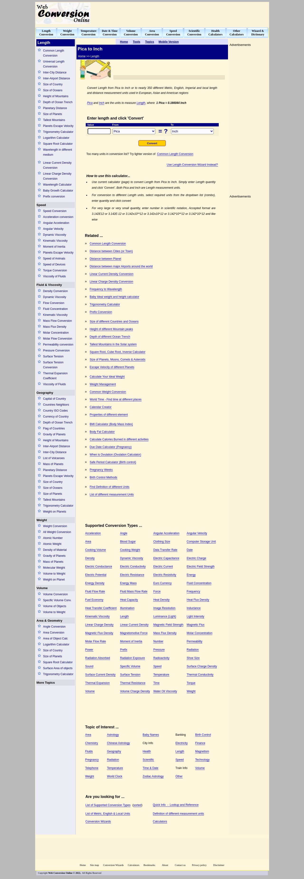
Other (179, 776)
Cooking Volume (95, 550)
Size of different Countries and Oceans (114, 321)
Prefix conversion (54, 196)
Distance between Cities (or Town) (111, 251)
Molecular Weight (54, 567)
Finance (200, 743)
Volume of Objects (54, 606)
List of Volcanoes (54, 458)
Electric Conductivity (133, 566)
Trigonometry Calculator (58, 132)
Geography (45, 392)
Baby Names (151, 734)
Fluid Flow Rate (95, 591)
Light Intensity (195, 616)
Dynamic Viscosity (54, 234)
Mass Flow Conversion (57, 320)
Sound (89, 666)
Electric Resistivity (164, 574)
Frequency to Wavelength (106, 289)
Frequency (193, 591)
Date (190, 550)
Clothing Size (161, 541)
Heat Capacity (129, 599)
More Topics (46, 682)
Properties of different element (109, 414)
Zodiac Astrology (153, 776)
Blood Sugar (128, 541)
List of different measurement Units (112, 494)
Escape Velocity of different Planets (112, 367)
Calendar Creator (101, 407)
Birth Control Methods (103, 477)
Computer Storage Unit (201, 541)
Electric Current (163, 566)
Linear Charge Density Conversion (57, 176)
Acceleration (93, 533)
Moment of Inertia (54, 246)
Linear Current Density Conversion (57, 165)
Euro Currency (162, 583)
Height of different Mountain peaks (111, 329)
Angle (123, 533)
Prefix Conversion (101, 312)
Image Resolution (164, 608)
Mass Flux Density (54, 326)
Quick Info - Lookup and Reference (176, 805)
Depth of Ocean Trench (57, 102)
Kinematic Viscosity (55, 240)
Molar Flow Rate (95, 641)
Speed (41, 205)
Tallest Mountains (54, 120)
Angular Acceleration (56, 223)
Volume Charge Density (135, 691)
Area (88, 541)
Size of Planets (52, 114)
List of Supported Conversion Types (108, 805)
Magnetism (202, 751)
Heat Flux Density (198, 599)
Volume (42, 588)
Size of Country (52, 84)
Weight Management (103, 384)
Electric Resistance (132, 574)
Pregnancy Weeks (101, 469)
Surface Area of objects (57, 668)
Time (156, 683)
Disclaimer (218, 865)
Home (83, 865)
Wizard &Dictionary (257, 32)
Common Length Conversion (53, 53)
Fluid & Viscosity (49, 285)
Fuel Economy (94, 599)
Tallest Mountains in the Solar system (113, 344)
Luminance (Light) (164, 616)
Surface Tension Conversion (53, 365)
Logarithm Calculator (56, 137)
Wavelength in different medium (57, 152)
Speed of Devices (54, 264)
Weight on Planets (54, 511)
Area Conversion (53, 632)
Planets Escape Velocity (58, 126)
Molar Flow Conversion (57, 338)
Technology (202, 759)
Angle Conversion (54, 626)
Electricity (182, 743)
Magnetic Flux (195, 624)
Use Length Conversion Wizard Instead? (192, 164)
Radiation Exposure (132, 658)
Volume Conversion (55, 594)
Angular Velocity (53, 229)
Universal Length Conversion (53, 64)
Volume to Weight (54, 573)
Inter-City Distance (54, 72)
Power (89, 649)
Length (141, 103)
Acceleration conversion (58, 217)
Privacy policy (199, 865)
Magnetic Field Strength (168, 624)
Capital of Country (54, 398)
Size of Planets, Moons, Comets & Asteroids (118, 359)
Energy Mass (128, 583)
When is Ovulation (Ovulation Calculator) (115, 454)
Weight (42, 520)
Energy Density (94, 583)
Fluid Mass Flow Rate (133, 591)
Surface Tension (53, 356)
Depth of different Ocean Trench (110, 336)
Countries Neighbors (56, 404)
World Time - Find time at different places (116, 399)
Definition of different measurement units (178, 813)
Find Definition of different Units (109, 487)
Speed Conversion (54, 211)
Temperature (161, 674)
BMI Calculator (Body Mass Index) (111, 424)
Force (157, 591)
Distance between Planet (105, 258)
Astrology (113, 734)
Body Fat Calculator (102, 431)
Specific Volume (130, 666)
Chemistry (91, 743)
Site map (94, 865)
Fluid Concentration (55, 309)
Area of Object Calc (55, 638)
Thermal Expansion (97, 683)
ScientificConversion (194, 32)
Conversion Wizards (98, 821)
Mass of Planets (53, 464)
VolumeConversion (131, 32)
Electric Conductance (98, 566)
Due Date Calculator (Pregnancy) (111, 447)
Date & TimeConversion (110, 32)
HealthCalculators (216, 32)
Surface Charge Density (202, 666)
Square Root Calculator (58, 143)
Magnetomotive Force (133, 633)
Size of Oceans (52, 90)
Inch (101, 103)
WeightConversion (67, 32)
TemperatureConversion (88, 32)
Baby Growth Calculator (58, 190)
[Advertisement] (181, 13)
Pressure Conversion (56, 350)
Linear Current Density (134, 624)
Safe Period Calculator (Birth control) (113, 462)
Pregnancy (92, 759)
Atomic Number (53, 538)
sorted (137, 805)
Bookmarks (149, 865)
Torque (191, 683)
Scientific (148, 759)
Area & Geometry (49, 620)
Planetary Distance (55, 108)
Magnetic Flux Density (99, 633)
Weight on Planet (54, 579)
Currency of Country (55, 416)
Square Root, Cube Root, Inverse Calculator (118, 352)
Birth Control (203, 734)
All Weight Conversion (57, 532)
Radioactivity (161, 658)
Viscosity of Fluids (54, 276)
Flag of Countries (54, 428)
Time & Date (150, 768)
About (165, 865)
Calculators (160, 821)
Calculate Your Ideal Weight (107, 376)
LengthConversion (46, 32)
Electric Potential (95, 574)
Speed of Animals (54, 258)
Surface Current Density (100, 674)
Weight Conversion (55, 526)
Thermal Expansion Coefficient (55, 376)
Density (90, 558)
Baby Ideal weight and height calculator (114, 296)
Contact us (180, 865)
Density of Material (54, 550)
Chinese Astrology (118, 743)
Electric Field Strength (200, 566)
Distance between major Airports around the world (121, 266)
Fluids (89, 751)
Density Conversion (55, 291)
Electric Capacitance (166, 558)
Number (158, 641)
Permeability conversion (58, 344)
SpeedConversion (173, 32)
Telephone (91, 768)
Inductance (194, 608)
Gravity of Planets (54, 434)
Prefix (123, 649)
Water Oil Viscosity (165, 691)
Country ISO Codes (55, 410)
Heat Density (161, 599)
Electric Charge (196, 558)
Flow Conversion (53, 303)
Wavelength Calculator (57, 184)
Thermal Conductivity (200, 674)
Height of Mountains (55, 96)
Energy (191, 574)
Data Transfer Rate (165, 550)
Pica (90, 103)
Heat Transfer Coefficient (101, 608)
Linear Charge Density (99, 624)
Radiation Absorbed (97, 658)
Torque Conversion (55, 270)
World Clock (114, 776)
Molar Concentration (56, 332)
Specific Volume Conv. (57, 600)
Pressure (159, 649)
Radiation (193, 649)
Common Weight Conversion (108, 392)
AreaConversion (152, 32)
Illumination (127, 608)
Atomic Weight (52, 544)
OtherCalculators (237, 32)
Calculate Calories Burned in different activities (119, 439)
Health (147, 751)
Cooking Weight (130, 550)
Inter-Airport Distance (56, 78)
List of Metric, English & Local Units (108, 813)
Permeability (194, 641)
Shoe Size (193, 658)
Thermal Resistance (132, 683)
